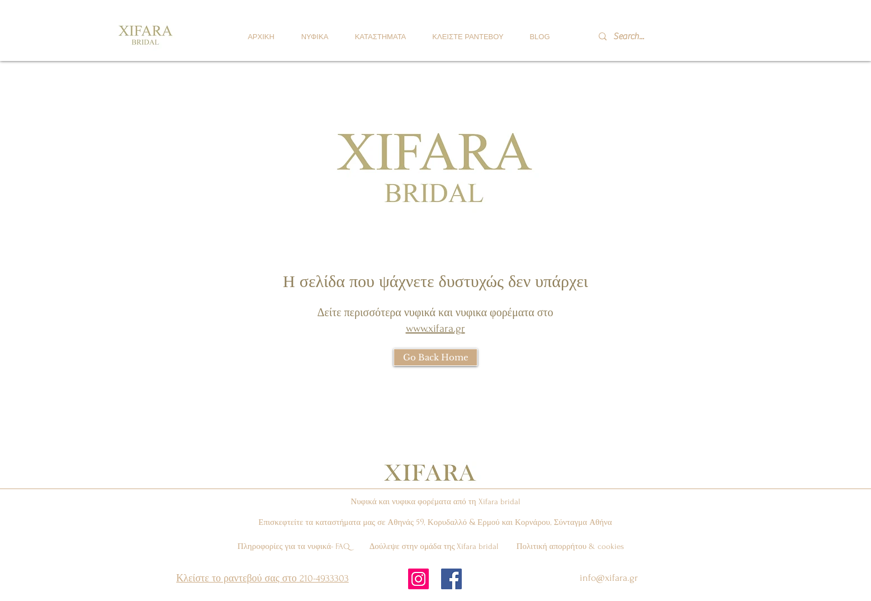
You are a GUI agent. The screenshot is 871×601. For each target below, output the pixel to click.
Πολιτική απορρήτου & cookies (570, 546)
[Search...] (644, 36)
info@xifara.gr (609, 577)
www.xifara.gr (435, 328)
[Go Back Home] (435, 357)
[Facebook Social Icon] (451, 579)
